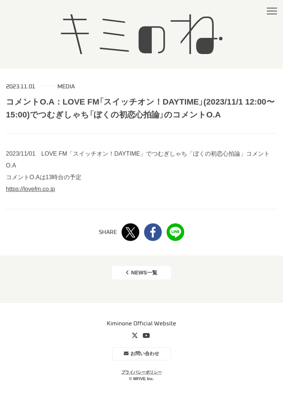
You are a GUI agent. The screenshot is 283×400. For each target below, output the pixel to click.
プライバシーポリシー (141, 372)
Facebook (153, 233)
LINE (175, 233)
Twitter (130, 233)
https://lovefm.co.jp (30, 189)
